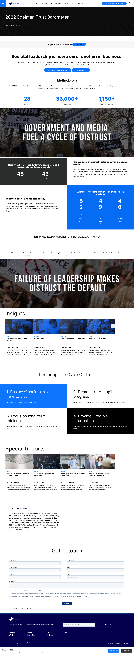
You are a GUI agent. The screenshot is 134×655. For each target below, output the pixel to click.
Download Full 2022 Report (58, 70)
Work (66, 3)
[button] (3, 3)
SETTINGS (126, 651)
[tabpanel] (19, 340)
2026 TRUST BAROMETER (114, 3)
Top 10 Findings (81, 70)
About (36, 3)
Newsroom (58, 3)
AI (66, 632)
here (86, 65)
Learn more (91, 652)
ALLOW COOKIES (113, 651)
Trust (51, 3)
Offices (50, 635)
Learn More (79, 44)
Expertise (44, 3)
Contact (81, 3)
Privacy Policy (13, 643)
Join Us (73, 3)
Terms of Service (26, 643)
